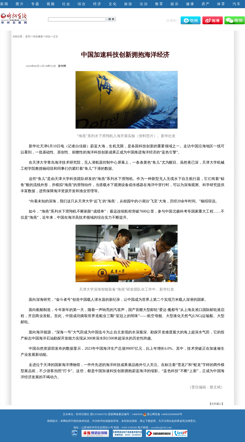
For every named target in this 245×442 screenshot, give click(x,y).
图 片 (19, 4)
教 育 (159, 4)
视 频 (50, 4)
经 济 (97, 4)
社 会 (66, 4)
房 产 (205, 4)
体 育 (221, 4)
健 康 (190, 4)
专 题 (35, 4)
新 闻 (4, 4)
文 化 (112, 4)
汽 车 (236, 4)
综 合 (81, 4)
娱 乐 (174, 4)
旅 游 (128, 4)
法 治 (143, 4)
